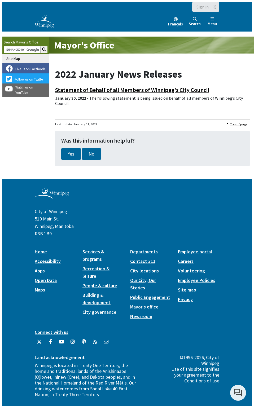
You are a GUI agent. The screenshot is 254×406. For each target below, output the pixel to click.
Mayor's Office (84, 45)
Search (195, 21)
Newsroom (141, 316)
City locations (144, 271)
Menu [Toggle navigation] (212, 21)
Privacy (185, 299)
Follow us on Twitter (29, 79)
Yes (71, 154)
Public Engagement (150, 297)
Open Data (46, 280)
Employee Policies (196, 280)
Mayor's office (144, 307)
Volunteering (191, 271)
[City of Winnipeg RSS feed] (94, 343)
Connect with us (51, 332)
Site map (187, 290)
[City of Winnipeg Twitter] (39, 343)
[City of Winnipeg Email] (106, 343)
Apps (40, 271)
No (91, 154)
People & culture (99, 286)
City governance (99, 312)
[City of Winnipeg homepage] (52, 197)
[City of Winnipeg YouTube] (61, 343)
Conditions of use (201, 381)
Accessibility (48, 261)
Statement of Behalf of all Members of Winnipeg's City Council (132, 90)
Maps (40, 290)
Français (175, 24)
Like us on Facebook (30, 69)
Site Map (13, 58)
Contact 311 (142, 261)
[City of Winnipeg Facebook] (50, 343)
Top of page (238, 124)
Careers (186, 261)
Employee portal (195, 252)
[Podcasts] (83, 343)
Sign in (202, 7)
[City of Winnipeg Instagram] (72, 343)
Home (41, 252)
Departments (144, 252)
